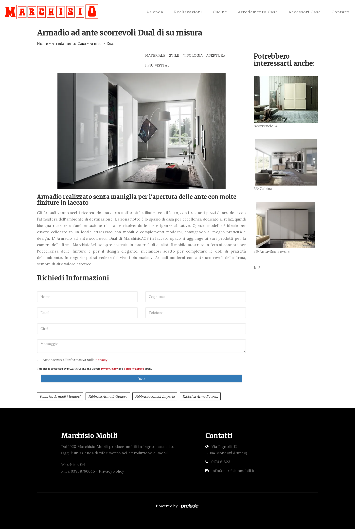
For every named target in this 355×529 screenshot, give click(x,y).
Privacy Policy (109, 368)
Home (42, 43)
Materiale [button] (155, 55)
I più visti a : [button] (157, 65)
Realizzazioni (188, 11)
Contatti (341, 11)
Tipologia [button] (193, 55)
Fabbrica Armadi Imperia (155, 396)
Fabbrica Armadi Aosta (200, 396)
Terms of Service (134, 368)
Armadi (96, 43)
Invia (141, 378)
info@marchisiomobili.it (233, 470)
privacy (101, 360)
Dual (110, 43)
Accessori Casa (305, 11)
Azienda (154, 11)
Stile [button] (174, 55)
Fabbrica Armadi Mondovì (60, 396)
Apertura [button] (215, 55)
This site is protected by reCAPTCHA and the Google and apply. (94, 368)
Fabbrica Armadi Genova (107, 396)
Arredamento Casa (258, 11)
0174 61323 (220, 462)
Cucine (220, 11)
